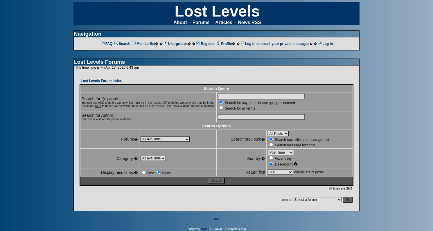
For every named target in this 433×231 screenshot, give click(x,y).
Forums (201, 22)
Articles (223, 22)
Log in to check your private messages (275, 44)
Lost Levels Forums (99, 62)
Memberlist (143, 44)
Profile (224, 44)
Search (122, 44)
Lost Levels (217, 11)
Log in (325, 44)
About (180, 22)
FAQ (107, 44)
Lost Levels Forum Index (101, 81)
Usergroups (176, 44)
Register (205, 44)
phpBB (204, 229)
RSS (216, 219)
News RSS (249, 22)
